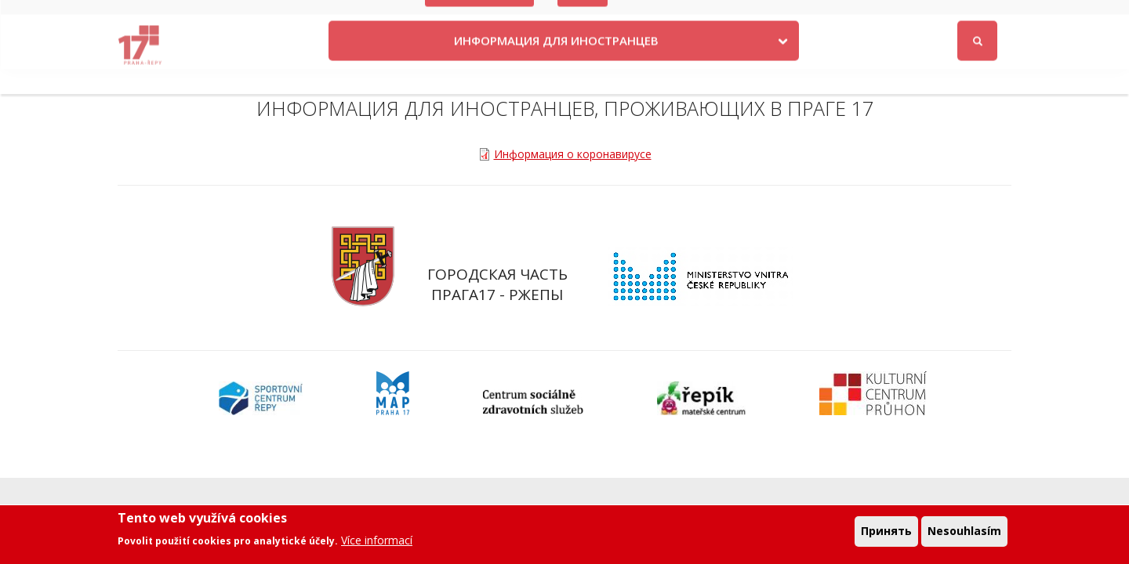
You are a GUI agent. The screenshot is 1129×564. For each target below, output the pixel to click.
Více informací (376, 544)
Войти (991, 18)
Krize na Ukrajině (479, 17)
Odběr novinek (813, 17)
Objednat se (725, 17)
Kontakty (650, 17)
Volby (583, 17)
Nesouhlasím (964, 536)
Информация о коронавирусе (573, 153)
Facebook (918, 17)
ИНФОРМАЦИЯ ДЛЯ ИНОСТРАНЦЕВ (556, 65)
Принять (886, 536)
